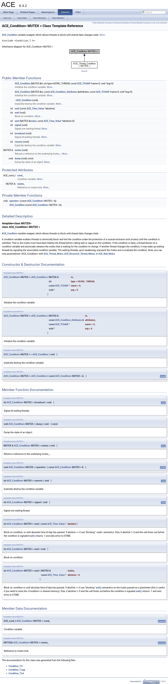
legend (84, 71)
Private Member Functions (141, 23)
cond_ (20, 175)
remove (18, 141)
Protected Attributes (121, 23)
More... (103, 35)
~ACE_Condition (23, 100)
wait (17, 108)
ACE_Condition (9, 35)
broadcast (20, 133)
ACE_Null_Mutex (106, 253)
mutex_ (21, 184)
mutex (33, 121)
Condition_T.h (16, 666)
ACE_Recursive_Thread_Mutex (79, 253)
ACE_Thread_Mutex (53, 253)
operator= (14, 201)
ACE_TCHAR (83, 83)
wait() (32, 536)
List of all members (159, 23)
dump (18, 158)
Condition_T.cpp (17, 669)
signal (18, 125)
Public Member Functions (102, 23)
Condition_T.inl (16, 673)
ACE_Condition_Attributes (63, 92)
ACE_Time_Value (35, 108)
